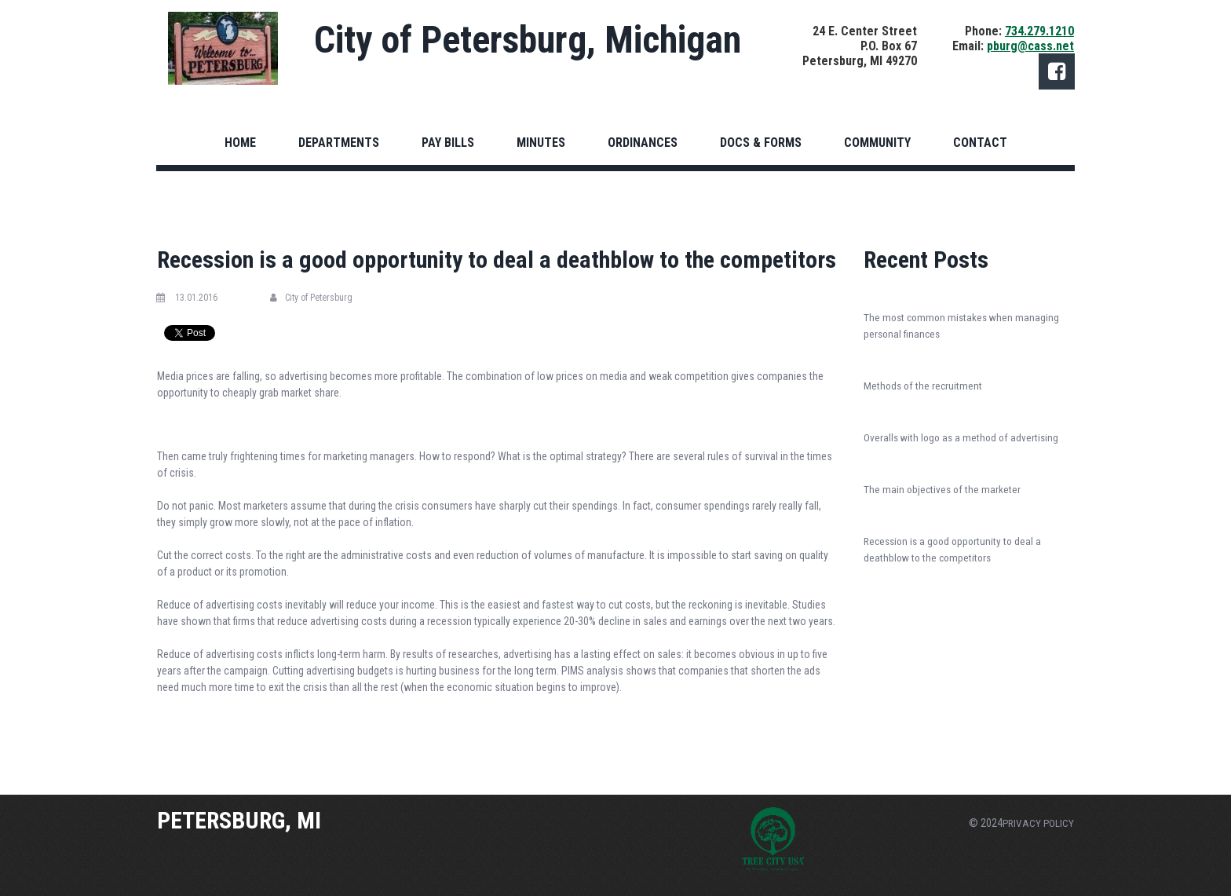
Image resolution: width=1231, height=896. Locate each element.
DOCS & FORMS (761, 142)
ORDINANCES (643, 142)
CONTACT (980, 142)
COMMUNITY (877, 142)
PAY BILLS (448, 142)
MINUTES (541, 142)
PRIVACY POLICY (1037, 823)
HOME (240, 142)
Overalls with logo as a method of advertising (964, 437)
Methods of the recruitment (924, 385)
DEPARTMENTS (338, 142)
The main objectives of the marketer (944, 489)
